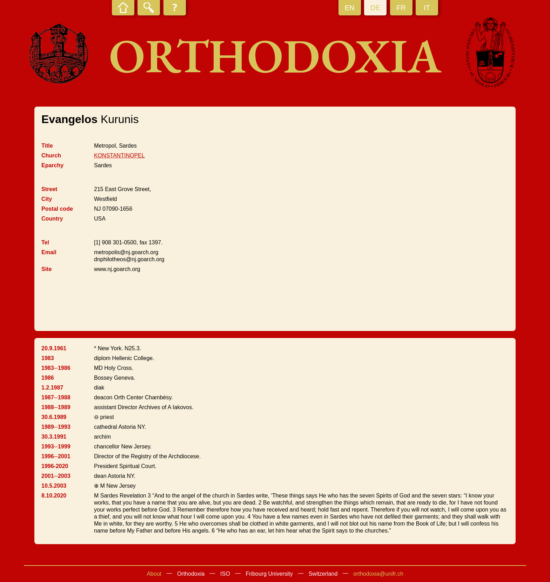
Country (52, 219)
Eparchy (52, 165)
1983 (47, 358)
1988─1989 (56, 407)
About (154, 574)
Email (48, 252)
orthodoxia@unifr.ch (378, 574)
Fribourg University (269, 574)
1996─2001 (56, 456)
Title (47, 146)
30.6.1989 (53, 417)
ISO (225, 574)
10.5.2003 (53, 486)
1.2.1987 (52, 388)
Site (46, 269)
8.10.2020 (53, 496)
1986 (47, 378)
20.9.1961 (53, 348)
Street (49, 189)
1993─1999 (56, 446)
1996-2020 (54, 466)
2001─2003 (56, 476)
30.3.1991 (53, 437)
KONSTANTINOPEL (119, 155)
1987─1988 (56, 397)
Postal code (57, 209)
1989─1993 (56, 427)
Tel (45, 242)
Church (51, 155)
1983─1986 (56, 368)
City (46, 199)
